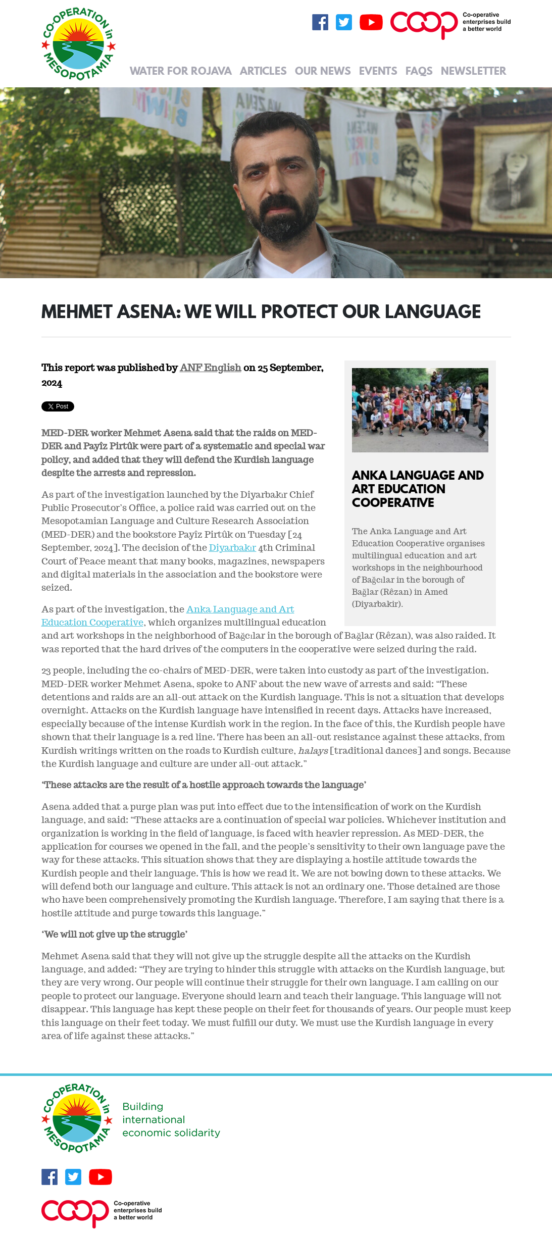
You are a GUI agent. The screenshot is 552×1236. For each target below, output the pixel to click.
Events (378, 70)
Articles (263, 70)
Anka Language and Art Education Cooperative (418, 488)
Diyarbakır (233, 547)
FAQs (419, 70)
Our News (323, 70)
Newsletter (474, 70)
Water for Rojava (181, 70)
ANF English (210, 367)
